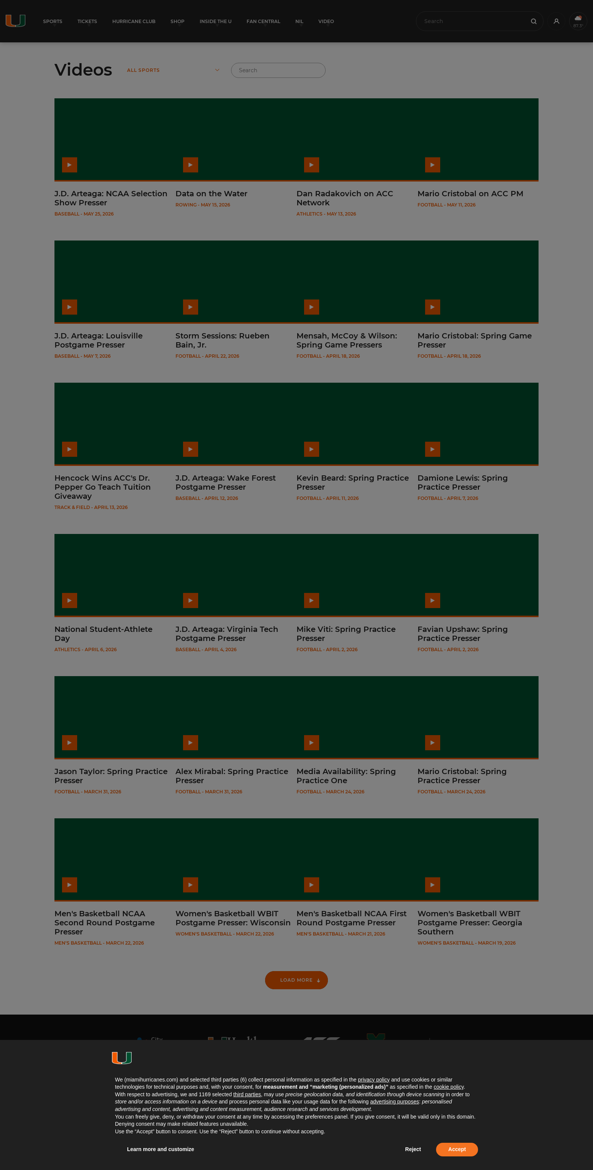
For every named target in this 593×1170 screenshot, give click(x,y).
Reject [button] (413, 1149)
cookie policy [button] (449, 1087)
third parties (247, 1094)
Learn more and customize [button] (160, 1149)
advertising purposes (394, 1102)
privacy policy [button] (374, 1080)
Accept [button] (457, 1149)
